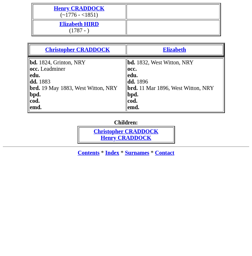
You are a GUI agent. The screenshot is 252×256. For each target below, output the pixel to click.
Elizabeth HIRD (79, 24)
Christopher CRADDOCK (77, 50)
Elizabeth (174, 50)
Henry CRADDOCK (79, 8)
